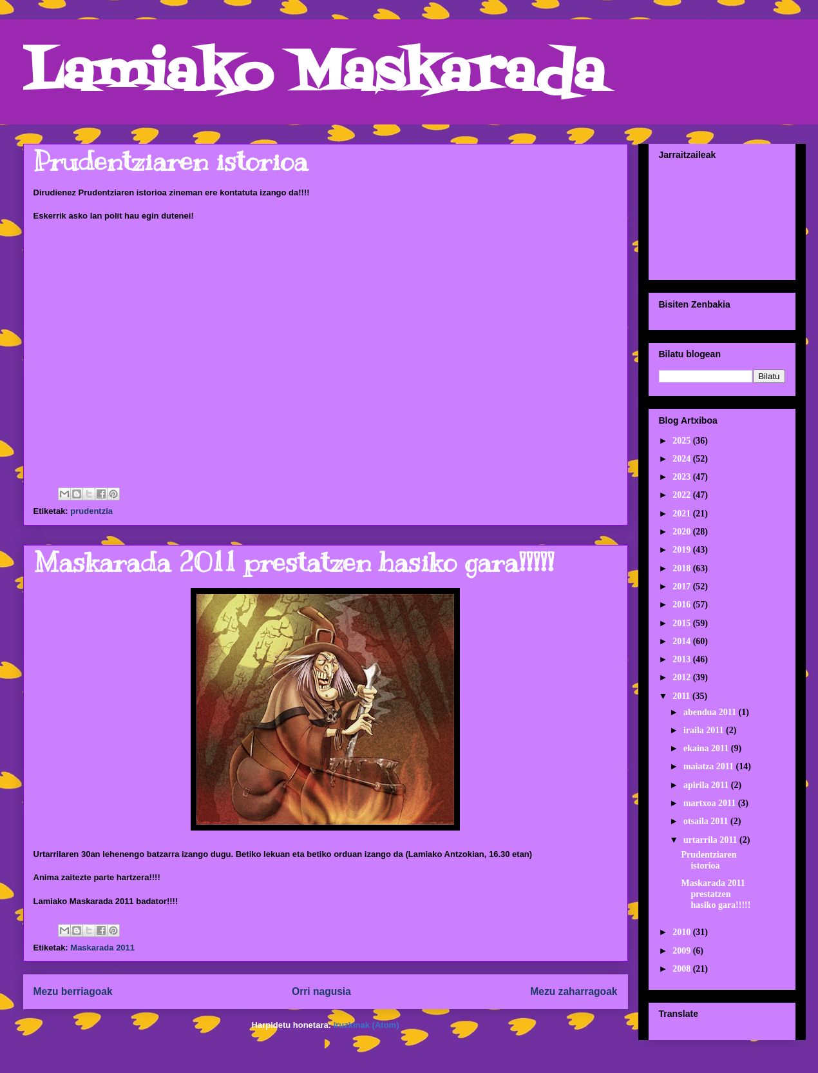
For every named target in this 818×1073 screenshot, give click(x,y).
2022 (682, 495)
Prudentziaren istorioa (170, 161)
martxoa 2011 (710, 803)
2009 (682, 951)
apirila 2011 (707, 785)
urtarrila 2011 (711, 840)
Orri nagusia (321, 991)
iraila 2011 (704, 730)
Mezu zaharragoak (573, 991)
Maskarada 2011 (102, 947)
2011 (682, 696)
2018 (682, 568)
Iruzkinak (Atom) (366, 1025)
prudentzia (91, 511)
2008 (682, 969)
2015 (682, 623)
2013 (682, 659)
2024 (682, 459)
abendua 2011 (711, 712)
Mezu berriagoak (73, 991)
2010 (682, 932)
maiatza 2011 (709, 766)
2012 (682, 677)
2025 (682, 441)
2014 (682, 641)
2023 (682, 477)
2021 (682, 513)
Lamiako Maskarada (314, 75)
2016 (682, 604)
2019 (682, 550)
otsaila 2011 (706, 821)
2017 (682, 586)
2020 (682, 531)
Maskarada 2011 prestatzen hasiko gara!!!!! (293, 562)
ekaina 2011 (707, 748)
